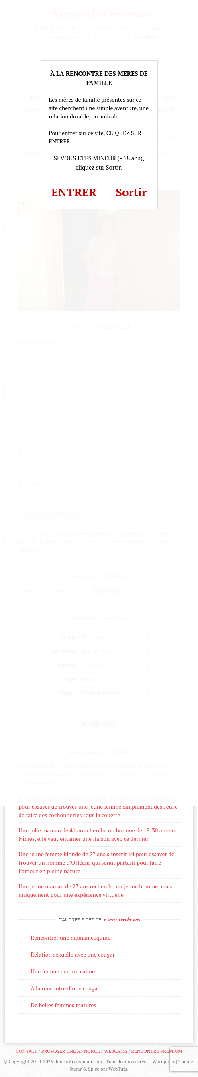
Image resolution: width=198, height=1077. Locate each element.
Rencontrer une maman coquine (70, 937)
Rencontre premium (156, 1051)
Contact (26, 1051)
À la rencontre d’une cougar (65, 988)
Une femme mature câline (63, 971)
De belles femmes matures (63, 1005)
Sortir (131, 192)
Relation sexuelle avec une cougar (72, 954)
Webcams (115, 1051)
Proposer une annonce (70, 1051)
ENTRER (74, 192)
